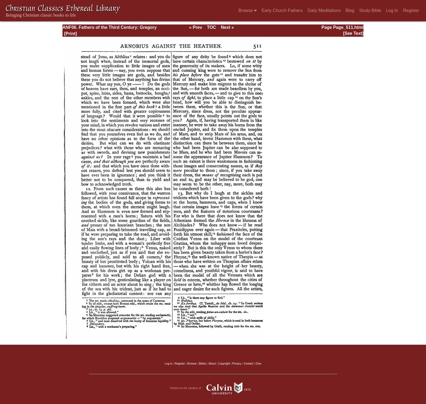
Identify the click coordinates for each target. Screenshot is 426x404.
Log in (169, 363)
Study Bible (370, 10)
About (212, 363)
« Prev (195, 27)
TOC (211, 27)
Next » (227, 27)
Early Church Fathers (282, 10)
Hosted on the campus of (213, 388)
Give (258, 363)
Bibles (202, 363)
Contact (248, 363)
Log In (392, 10)
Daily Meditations (324, 10)
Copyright (224, 363)
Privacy (237, 363)
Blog (350, 10)
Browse (247, 10)
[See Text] (353, 33)
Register (411, 10)
